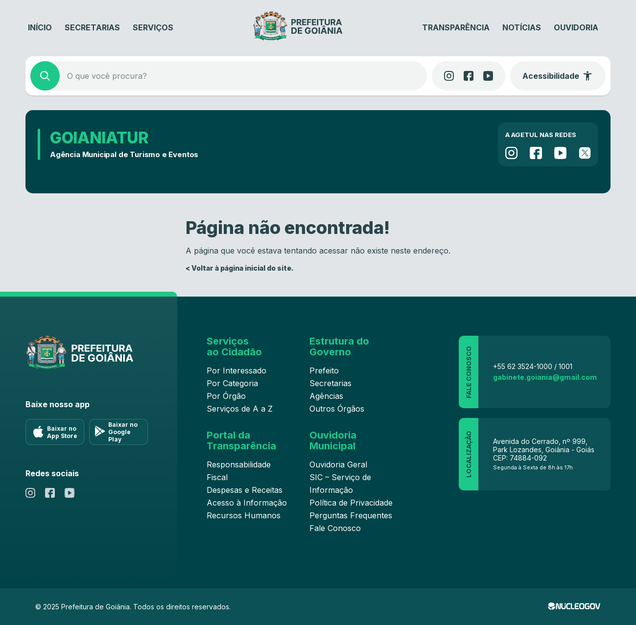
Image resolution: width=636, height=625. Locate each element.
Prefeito (324, 370)
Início (40, 27)
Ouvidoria (576, 27)
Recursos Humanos (244, 515)
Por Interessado (236, 370)
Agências (326, 396)
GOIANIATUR (99, 138)
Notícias (521, 27)
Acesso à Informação (247, 503)
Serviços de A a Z (240, 409)
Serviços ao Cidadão (234, 346)
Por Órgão (226, 396)
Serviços (153, 27)
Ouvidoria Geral (338, 464)
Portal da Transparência (241, 440)
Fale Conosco (335, 528)
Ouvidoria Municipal (332, 440)
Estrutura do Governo (339, 346)
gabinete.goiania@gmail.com (545, 377)
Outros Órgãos (336, 409)
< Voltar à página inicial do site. (240, 268)
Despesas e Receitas (245, 490)
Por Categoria (232, 383)
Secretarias (92, 27)
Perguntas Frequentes (350, 515)
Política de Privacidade (351, 503)
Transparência (456, 27)
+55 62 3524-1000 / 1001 (532, 366)
